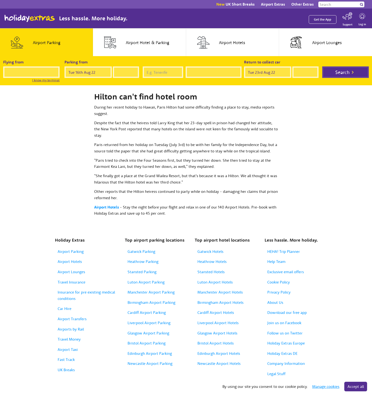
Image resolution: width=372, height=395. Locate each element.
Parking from (76, 62)
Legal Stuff (276, 373)
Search (342, 72)
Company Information (286, 363)
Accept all (355, 386)
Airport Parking (71, 251)
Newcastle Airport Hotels (219, 363)
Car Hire (64, 308)
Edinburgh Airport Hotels (218, 353)
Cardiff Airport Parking (147, 312)
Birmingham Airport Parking (151, 302)
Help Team (276, 261)
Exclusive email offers (285, 271)
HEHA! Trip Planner (283, 251)
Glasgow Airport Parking (148, 333)
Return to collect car (262, 62)
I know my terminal (46, 80)
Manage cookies (325, 386)
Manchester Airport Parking (151, 292)
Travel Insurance (71, 282)
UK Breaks (66, 369)
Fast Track (66, 359)
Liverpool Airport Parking (149, 322)
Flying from (13, 62)
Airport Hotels (70, 261)
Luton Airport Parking (146, 282)
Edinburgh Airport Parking (150, 353)
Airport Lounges (71, 271)
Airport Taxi (68, 349)
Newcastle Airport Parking (150, 363)
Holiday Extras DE (282, 353)
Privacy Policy (279, 292)
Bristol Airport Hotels (215, 343)
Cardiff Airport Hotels (215, 312)
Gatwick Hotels (210, 251)
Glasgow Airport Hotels (217, 333)
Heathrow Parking (143, 261)
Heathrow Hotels (212, 261)
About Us (275, 302)
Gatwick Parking (141, 251)
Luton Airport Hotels (215, 282)
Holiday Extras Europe (286, 343)
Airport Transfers (72, 318)
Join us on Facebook (284, 322)
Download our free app (287, 312)
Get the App (322, 19)
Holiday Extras (29, 18)
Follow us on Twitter (285, 333)
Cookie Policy (278, 282)
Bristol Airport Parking (147, 343)
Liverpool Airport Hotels (218, 322)
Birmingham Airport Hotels (220, 302)
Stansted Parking (142, 271)
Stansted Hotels (211, 271)
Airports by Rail (71, 329)
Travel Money (69, 339)
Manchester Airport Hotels (220, 292)
